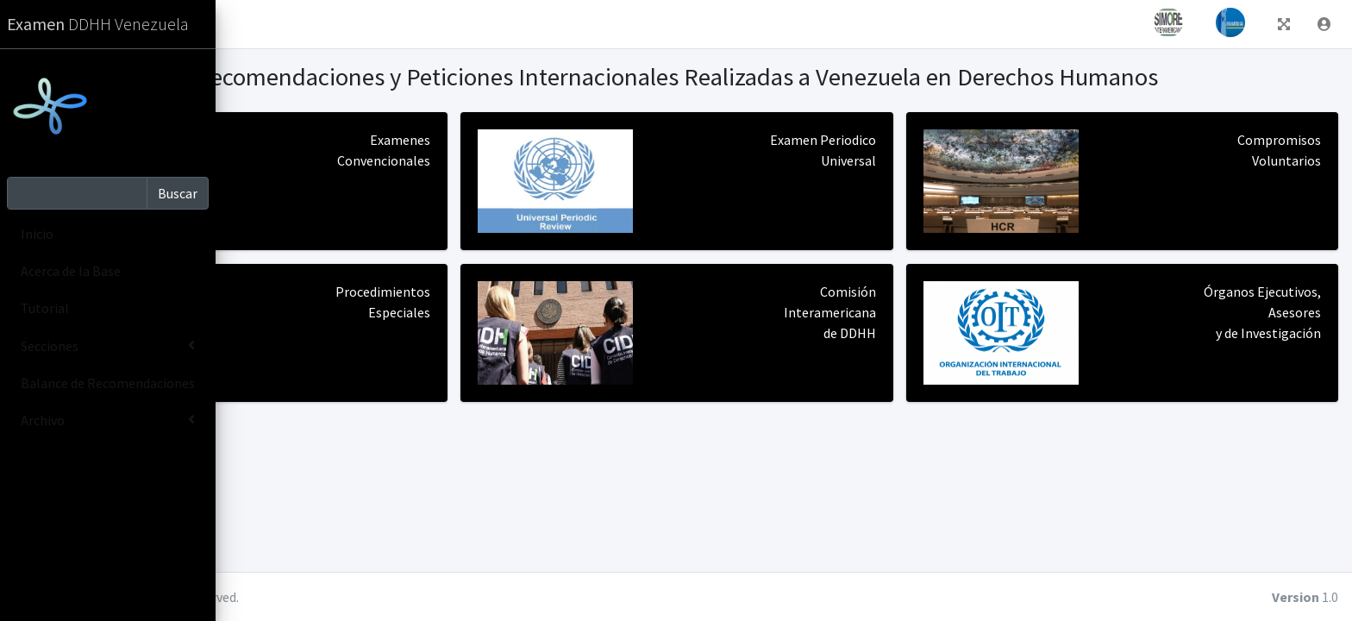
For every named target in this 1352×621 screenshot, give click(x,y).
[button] (242, 24)
